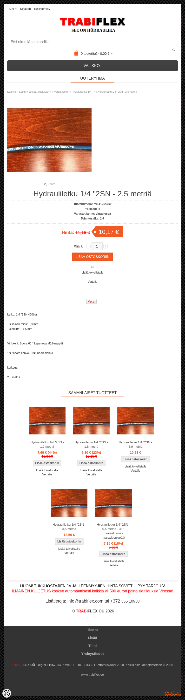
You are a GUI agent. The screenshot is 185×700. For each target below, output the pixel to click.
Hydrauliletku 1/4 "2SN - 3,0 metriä (135, 444)
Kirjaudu (25, 9)
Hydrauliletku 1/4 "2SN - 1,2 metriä (47, 444)
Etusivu (11, 91)
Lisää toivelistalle (93, 272)
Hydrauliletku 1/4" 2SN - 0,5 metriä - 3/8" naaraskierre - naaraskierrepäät (113, 531)
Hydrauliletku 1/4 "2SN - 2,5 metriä (116, 91)
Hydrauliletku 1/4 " (82, 91)
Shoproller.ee (173, 694)
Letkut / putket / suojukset (34, 91)
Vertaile (92, 281)
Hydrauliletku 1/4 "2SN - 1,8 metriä (91, 444)
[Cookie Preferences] (6, 693)
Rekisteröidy (42, 9)
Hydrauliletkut (61, 91)
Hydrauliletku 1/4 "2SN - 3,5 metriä (69, 527)
